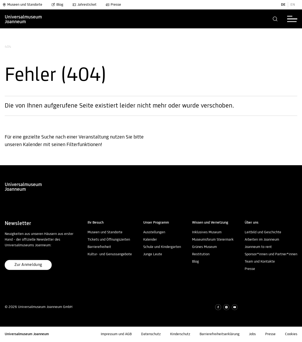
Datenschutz (151, 334)
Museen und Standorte (22, 5)
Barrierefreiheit (99, 247)
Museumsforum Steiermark (213, 240)
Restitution (201, 254)
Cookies (291, 334)
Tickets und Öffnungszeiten (109, 240)
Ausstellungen (154, 232)
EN (292, 5)
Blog (57, 5)
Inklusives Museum (207, 232)
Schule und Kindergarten (162, 247)
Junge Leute (152, 254)
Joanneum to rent (258, 247)
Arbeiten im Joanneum (262, 240)
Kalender (150, 240)
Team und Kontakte (260, 262)
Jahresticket (84, 5)
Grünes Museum (204, 247)
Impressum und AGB (116, 334)
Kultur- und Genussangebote (110, 254)
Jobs (252, 334)
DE (283, 5)
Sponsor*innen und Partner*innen (271, 254)
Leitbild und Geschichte (263, 232)
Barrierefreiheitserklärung (219, 334)
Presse (113, 5)
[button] (275, 19)
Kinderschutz (180, 334)
